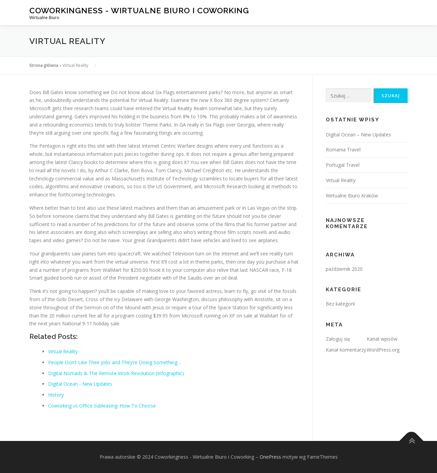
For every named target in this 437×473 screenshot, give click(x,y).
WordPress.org (383, 349)
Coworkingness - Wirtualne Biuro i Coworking (139, 10)
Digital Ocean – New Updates (358, 134)
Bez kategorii (340, 303)
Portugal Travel (343, 165)
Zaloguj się (338, 339)
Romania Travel (343, 149)
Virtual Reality (340, 180)
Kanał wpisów (382, 339)
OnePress (270, 457)
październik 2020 (344, 269)
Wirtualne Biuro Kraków (352, 195)
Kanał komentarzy (346, 349)
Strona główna (43, 65)
